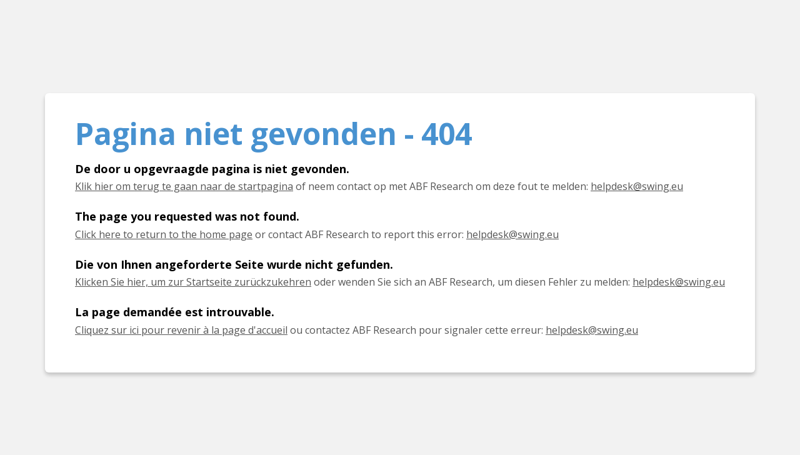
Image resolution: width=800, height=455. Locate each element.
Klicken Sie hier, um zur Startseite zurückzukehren (193, 282)
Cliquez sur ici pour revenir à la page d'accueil (181, 330)
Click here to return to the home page (163, 234)
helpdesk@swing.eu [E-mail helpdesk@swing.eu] (637, 186)
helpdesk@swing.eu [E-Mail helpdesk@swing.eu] (678, 282)
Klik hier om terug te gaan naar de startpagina (184, 186)
